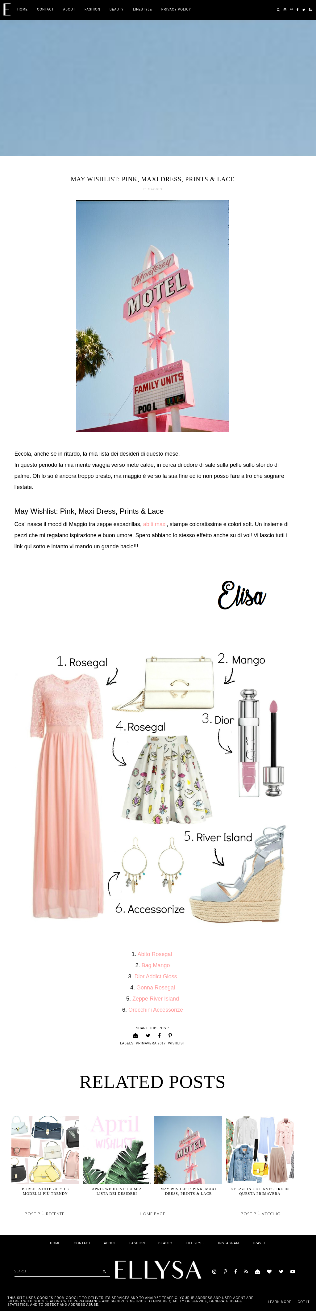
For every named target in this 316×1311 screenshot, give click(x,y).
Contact (45, 9)
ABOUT (69, 9)
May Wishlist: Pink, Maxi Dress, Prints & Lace (188, 1191)
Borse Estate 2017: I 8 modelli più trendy (45, 1191)
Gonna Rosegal (155, 987)
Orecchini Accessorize (155, 1010)
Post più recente (44, 1213)
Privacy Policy (176, 9)
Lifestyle (142, 9)
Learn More (279, 1302)
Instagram (228, 1243)
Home (22, 9)
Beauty (117, 9)
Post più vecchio (261, 1213)
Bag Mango (155, 965)
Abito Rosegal (155, 954)
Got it (303, 1302)
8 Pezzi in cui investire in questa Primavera (260, 1191)
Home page (152, 1213)
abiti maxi (155, 524)
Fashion (92, 9)
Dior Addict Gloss (155, 976)
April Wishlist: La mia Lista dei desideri (117, 1191)
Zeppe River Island (155, 999)
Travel (259, 1243)
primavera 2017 (151, 1043)
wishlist (176, 1043)
